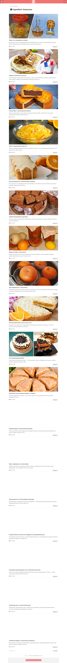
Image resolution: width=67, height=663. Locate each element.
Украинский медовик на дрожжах (18, 216)
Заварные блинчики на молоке (17, 75)
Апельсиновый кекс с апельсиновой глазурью (22, 181)
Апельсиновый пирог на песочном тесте (20, 322)
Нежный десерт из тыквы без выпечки (20, 605)
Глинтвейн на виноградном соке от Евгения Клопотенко (25, 570)
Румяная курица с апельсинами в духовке (20, 428)
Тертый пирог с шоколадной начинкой (20, 111)
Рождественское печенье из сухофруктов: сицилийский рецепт (27, 534)
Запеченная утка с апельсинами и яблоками (21, 499)
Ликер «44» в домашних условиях (18, 40)
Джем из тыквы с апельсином (17, 252)
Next (55, 650)
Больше (55, 46)
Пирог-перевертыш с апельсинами (18, 464)
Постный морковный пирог (16, 358)
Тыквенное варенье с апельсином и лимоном (21, 640)
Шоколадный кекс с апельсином (18, 287)
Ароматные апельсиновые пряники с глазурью (22, 393)
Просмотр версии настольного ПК (33, 660)
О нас (26, 655)
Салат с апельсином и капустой (18, 146)
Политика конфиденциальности (35, 655)
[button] (1, 1)
